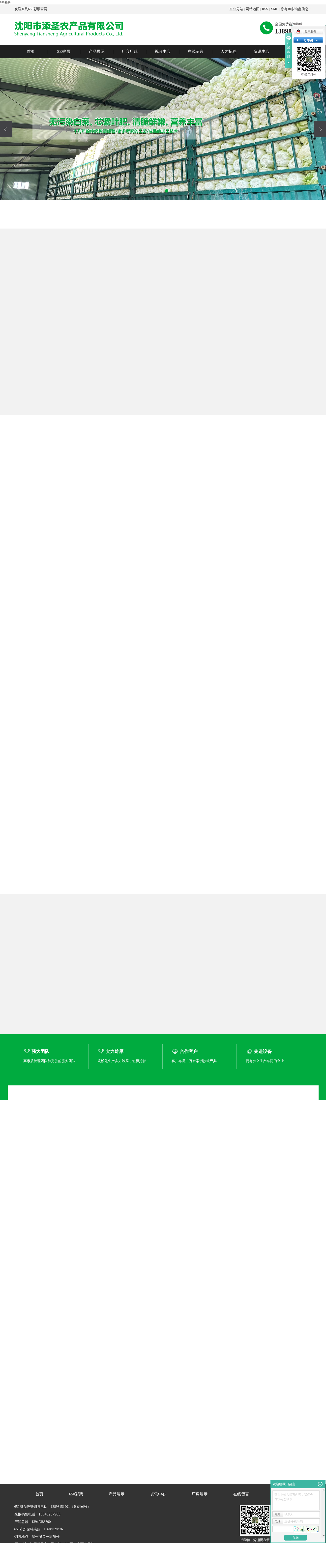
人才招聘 (229, 51)
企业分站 (236, 9)
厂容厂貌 (130, 51)
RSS (265, 9)
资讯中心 (261, 51)
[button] (152, 191)
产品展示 (97, 51)
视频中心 (163, 51)
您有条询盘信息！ (296, 9)
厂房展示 (199, 1494)
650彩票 (5, 2)
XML (274, 9)
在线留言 (196, 51)
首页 (31, 51)
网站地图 (253, 9)
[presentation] (6, 129)
